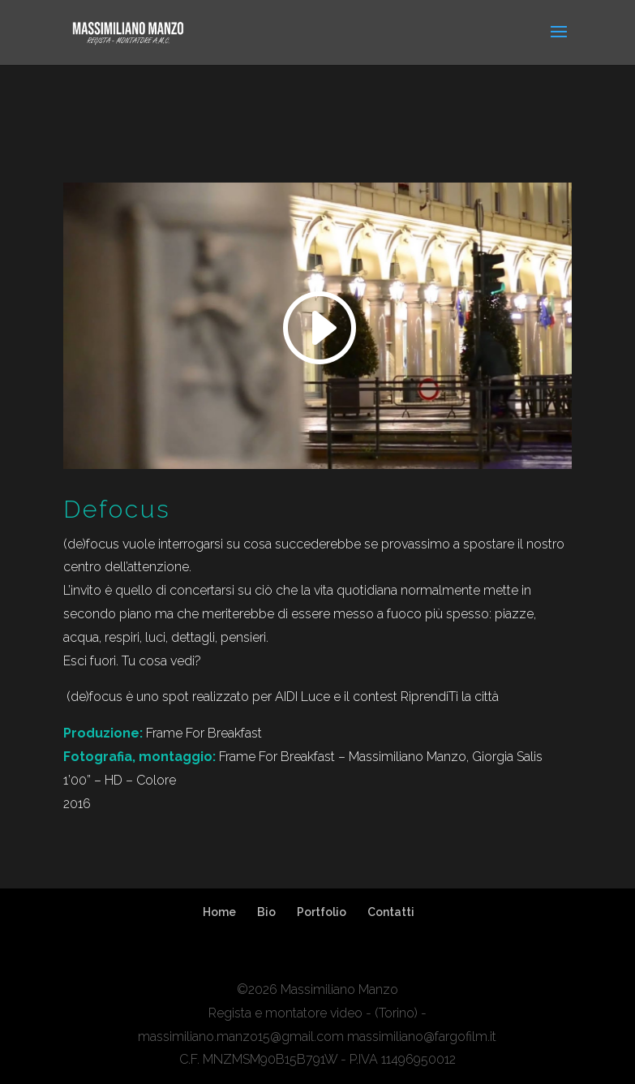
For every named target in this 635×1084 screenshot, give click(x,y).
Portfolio (321, 911)
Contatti (390, 911)
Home (219, 911)
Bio (266, 911)
